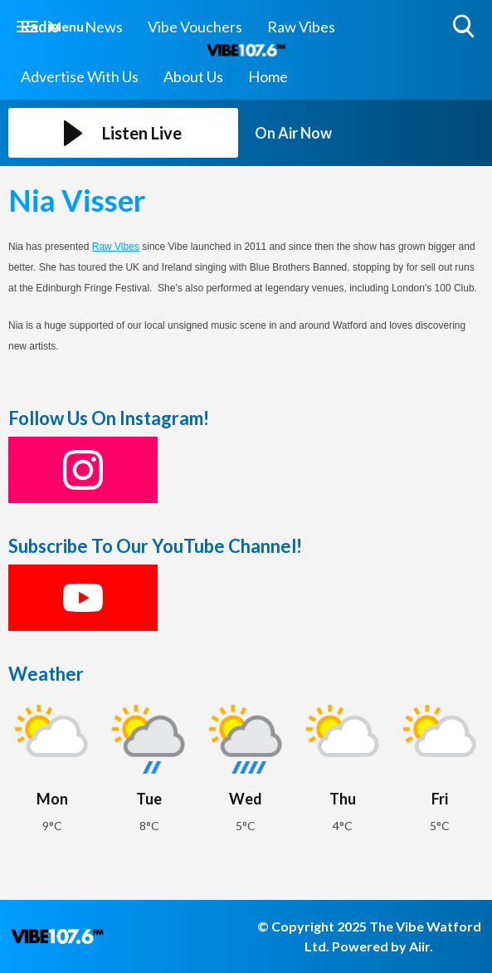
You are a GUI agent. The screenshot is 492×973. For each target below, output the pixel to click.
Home (268, 76)
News (104, 26)
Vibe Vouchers (195, 26)
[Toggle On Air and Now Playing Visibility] (370, 133)
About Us (193, 76)
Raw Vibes (301, 26)
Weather (46, 674)
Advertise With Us (80, 76)
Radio (40, 26)
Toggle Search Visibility (465, 27)
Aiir (419, 946)
